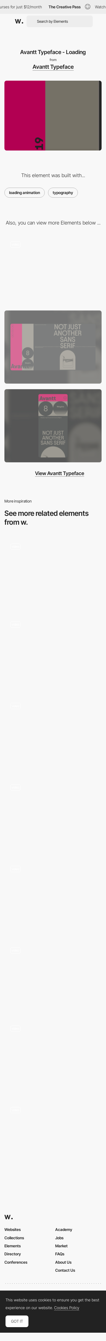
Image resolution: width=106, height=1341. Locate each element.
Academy (63, 1229)
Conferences (15, 1262)
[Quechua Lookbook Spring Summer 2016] (53, 572)
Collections (14, 1237)
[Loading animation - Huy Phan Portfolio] (53, 896)
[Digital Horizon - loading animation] (53, 976)
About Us (63, 1262)
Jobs (59, 1237)
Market (61, 1245)
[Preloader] (53, 652)
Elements (12, 1245)
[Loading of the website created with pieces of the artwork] (53, 1055)
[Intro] (53, 814)
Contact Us (65, 1270)
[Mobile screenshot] (53, 425)
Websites (12, 1229)
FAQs (59, 1253)
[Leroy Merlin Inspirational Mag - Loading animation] (53, 1136)
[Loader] (53, 733)
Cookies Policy (66, 1308)
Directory (12, 1253)
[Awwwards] (19, 21)
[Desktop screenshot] (53, 347)
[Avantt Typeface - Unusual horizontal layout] (53, 270)
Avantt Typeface (53, 67)
